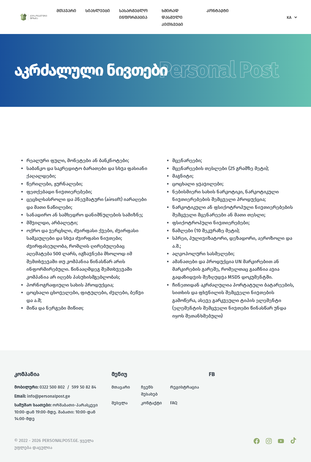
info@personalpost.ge (48, 396)
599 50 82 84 (84, 387)
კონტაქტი (151, 403)
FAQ (173, 403)
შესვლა (119, 403)
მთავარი (120, 387)
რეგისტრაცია (184, 387)
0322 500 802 (52, 387)
